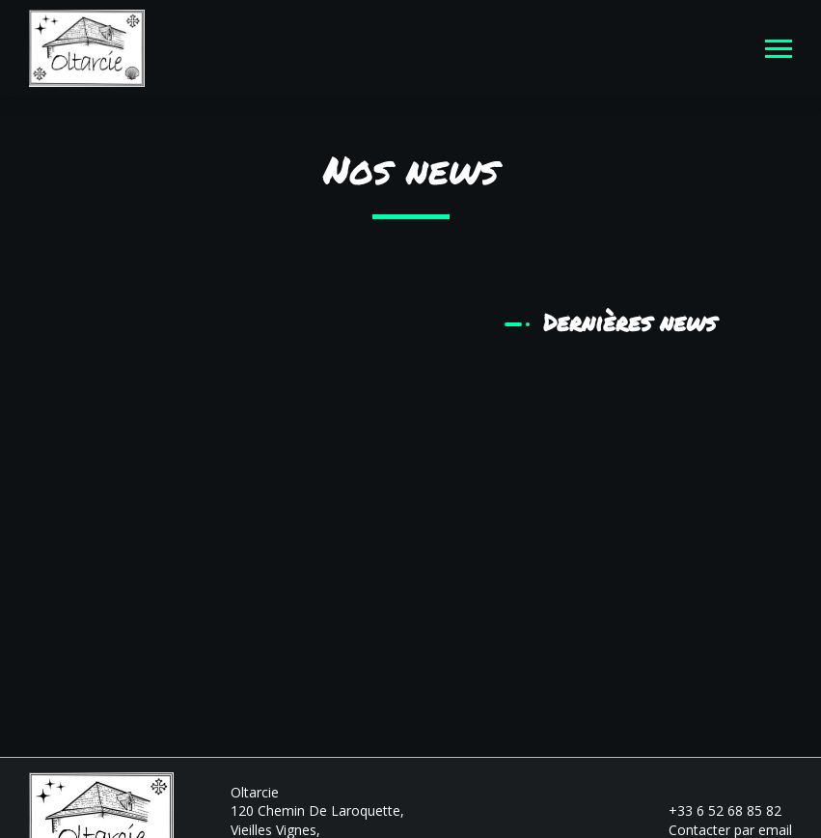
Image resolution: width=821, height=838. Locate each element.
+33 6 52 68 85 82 (713, 810)
